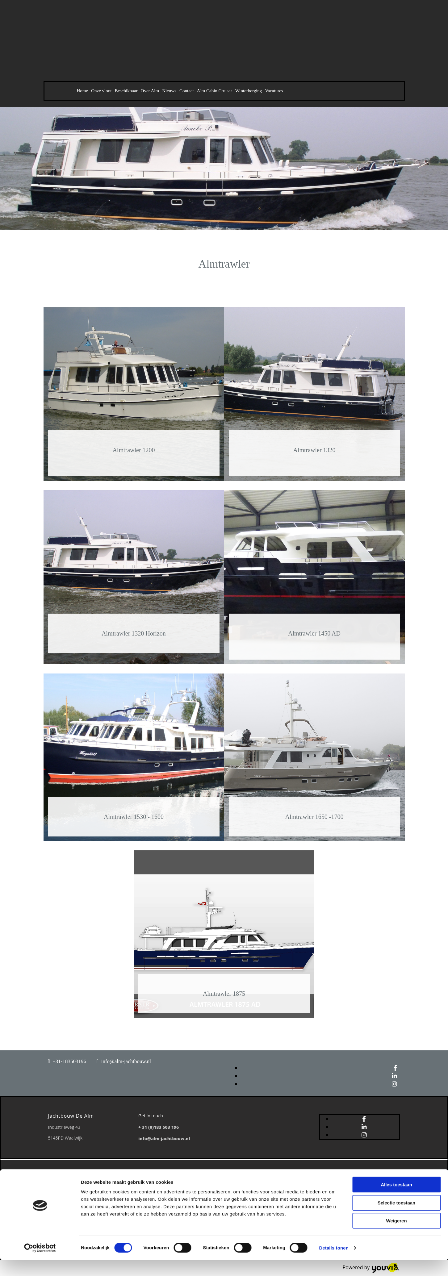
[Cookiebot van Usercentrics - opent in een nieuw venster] (40, 1264)
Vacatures (274, 90)
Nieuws (169, 90)
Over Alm (150, 90)
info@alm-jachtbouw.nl (126, 1061)
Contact (186, 90)
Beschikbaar (126, 90)
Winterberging (248, 90)
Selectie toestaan (397, 1218)
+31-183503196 (69, 1061)
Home (82, 90)
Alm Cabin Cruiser (214, 90)
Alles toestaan (396, 1200)
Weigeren (396, 1236)
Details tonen (333, 1263)
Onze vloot (101, 90)
